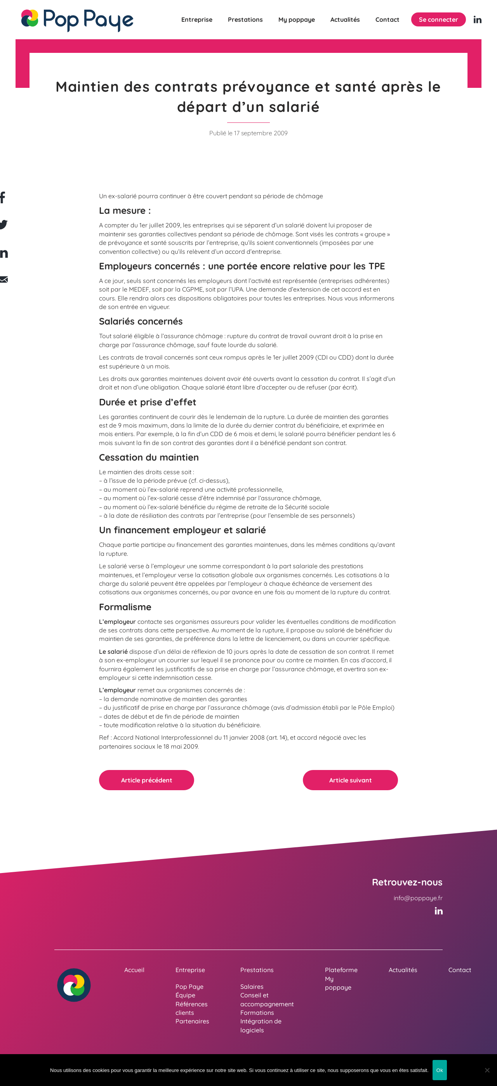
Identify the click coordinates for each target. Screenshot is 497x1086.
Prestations (245, 19)
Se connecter (438, 19)
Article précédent (146, 780)
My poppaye (296, 19)
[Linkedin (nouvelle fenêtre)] (477, 19)
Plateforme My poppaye (341, 978)
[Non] (487, 1070)
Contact (387, 19)
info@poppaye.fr (418, 898)
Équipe (185, 995)
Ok (439, 1070)
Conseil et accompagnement (267, 999)
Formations (257, 1012)
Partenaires (192, 1021)
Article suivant (350, 780)
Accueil (134, 970)
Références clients (192, 1008)
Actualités (345, 19)
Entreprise (196, 19)
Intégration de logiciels (261, 1025)
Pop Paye (189, 986)
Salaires (252, 986)
